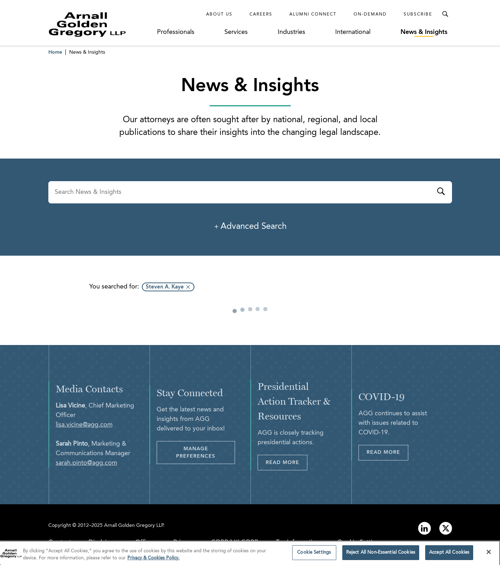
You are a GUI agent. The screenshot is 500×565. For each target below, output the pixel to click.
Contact (59, 542)
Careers (260, 14)
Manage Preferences (195, 452)
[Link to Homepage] (100, 24)
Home (55, 52)
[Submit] (440, 192)
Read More (282, 462)
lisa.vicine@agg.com (84, 425)
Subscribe (418, 14)
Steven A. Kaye (165, 287)
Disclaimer (103, 542)
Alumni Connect (313, 14)
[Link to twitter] (445, 528)
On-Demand (370, 14)
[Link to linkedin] (424, 528)
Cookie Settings (359, 542)
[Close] (488, 555)
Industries (291, 32)
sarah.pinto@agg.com (86, 463)
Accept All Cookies (449, 555)
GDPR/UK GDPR (234, 542)
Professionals (175, 32)
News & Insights (423, 32)
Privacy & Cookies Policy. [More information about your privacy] (153, 560)
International (353, 32)
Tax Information (298, 542)
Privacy (183, 542)
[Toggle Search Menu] (445, 14)
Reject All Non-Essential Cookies (380, 555)
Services (236, 32)
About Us (219, 14)
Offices (145, 542)
